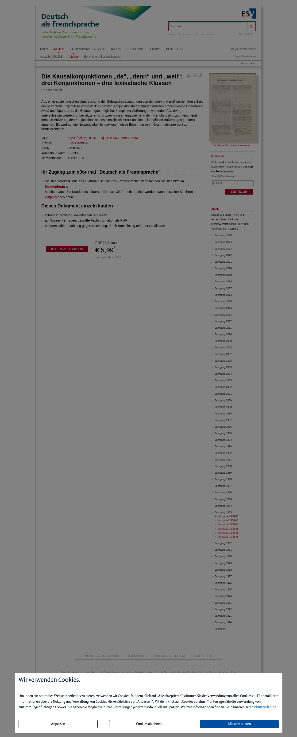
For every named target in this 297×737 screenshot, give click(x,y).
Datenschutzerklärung (260, 707)
